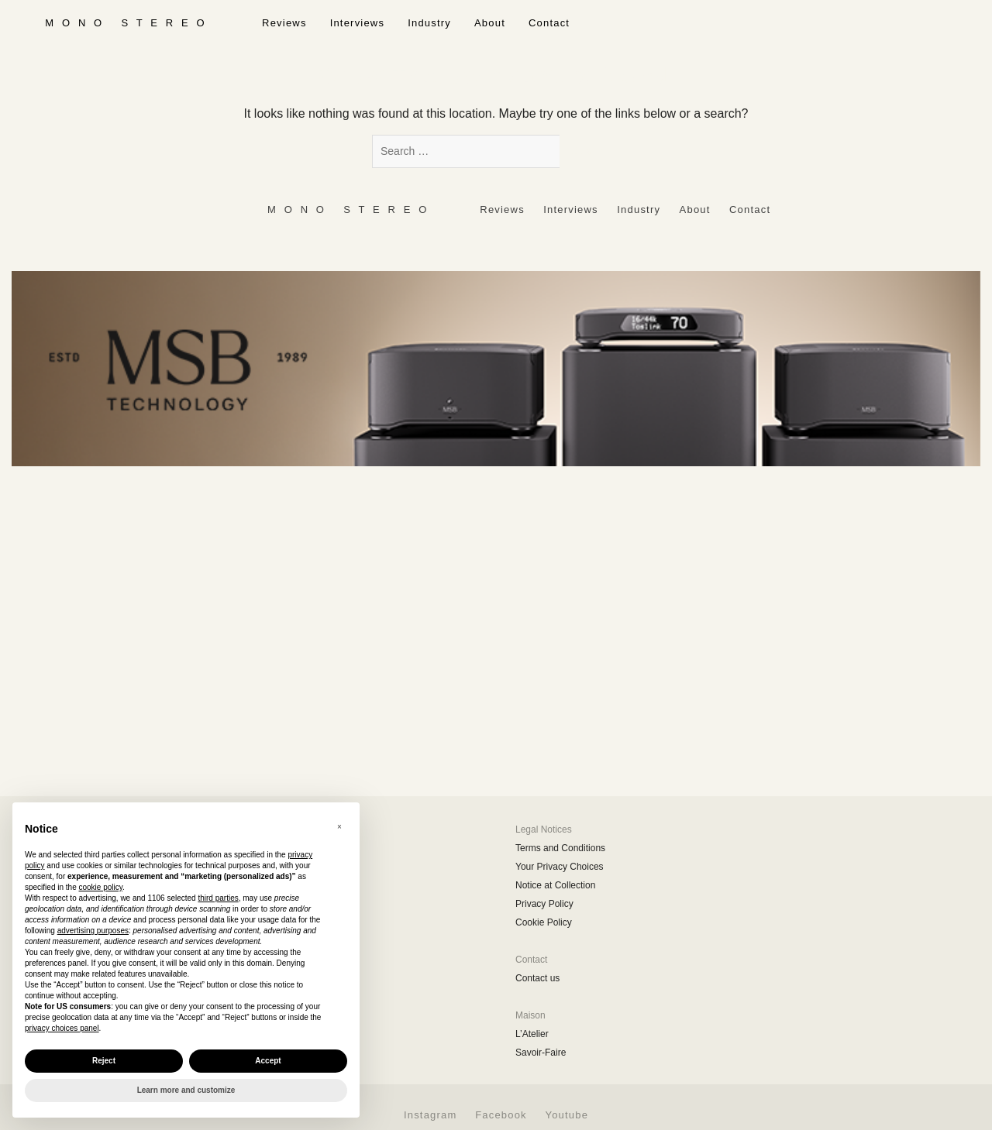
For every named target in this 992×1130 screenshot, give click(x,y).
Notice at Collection (555, 885)
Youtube (566, 1115)
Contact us (537, 978)
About (489, 23)
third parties (218, 898)
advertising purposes (93, 930)
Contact (549, 23)
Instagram (430, 1115)
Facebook (501, 1115)
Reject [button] (103, 1060)
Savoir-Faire (540, 1052)
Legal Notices (543, 829)
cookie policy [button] (101, 887)
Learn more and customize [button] (186, 1090)
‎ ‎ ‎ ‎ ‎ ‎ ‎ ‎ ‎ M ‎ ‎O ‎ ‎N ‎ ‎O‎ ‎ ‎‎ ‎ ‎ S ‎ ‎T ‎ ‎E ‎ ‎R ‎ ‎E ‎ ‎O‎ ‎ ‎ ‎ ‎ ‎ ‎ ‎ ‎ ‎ (125, 23)
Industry (429, 23)
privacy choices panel (62, 1028)
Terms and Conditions (560, 848)
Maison (530, 1015)
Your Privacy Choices (559, 866)
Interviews (357, 23)
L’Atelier (532, 1034)
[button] (339, 827)
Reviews (284, 23)
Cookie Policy (543, 922)
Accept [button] (268, 1060)
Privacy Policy (544, 903)
